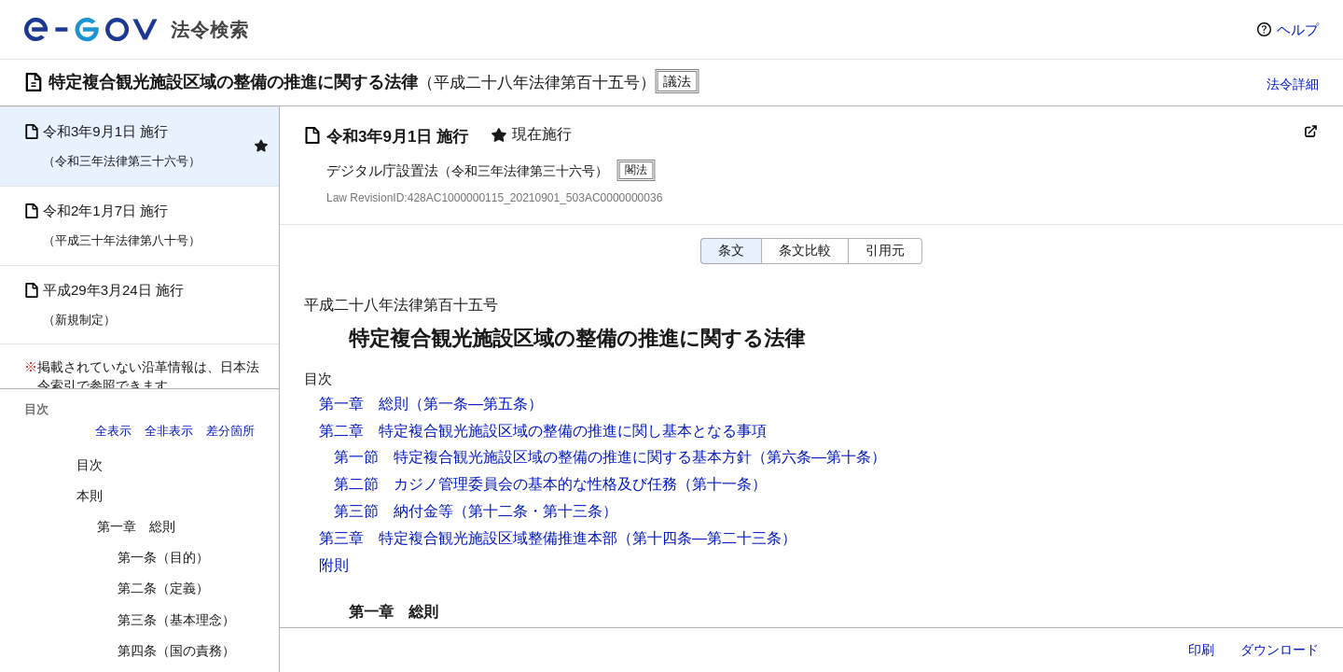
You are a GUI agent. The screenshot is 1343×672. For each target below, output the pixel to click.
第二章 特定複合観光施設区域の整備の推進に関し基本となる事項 (543, 431)
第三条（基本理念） (176, 619)
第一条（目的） (163, 557)
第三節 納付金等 (393, 511)
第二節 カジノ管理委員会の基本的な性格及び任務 (505, 484)
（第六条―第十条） (819, 457)
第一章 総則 (136, 526)
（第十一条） (722, 484)
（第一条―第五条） (475, 404)
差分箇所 (230, 431)
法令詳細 (1293, 84)
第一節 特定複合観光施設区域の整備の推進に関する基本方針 (543, 457)
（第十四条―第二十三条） (706, 538)
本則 (89, 495)
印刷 (1201, 649)
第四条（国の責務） (176, 650)
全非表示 (169, 431)
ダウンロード (1279, 649)
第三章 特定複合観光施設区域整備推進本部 (468, 538)
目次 (89, 464)
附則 (334, 565)
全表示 (113, 431)
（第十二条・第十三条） (535, 511)
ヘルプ (1298, 29)
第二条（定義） (163, 588)
